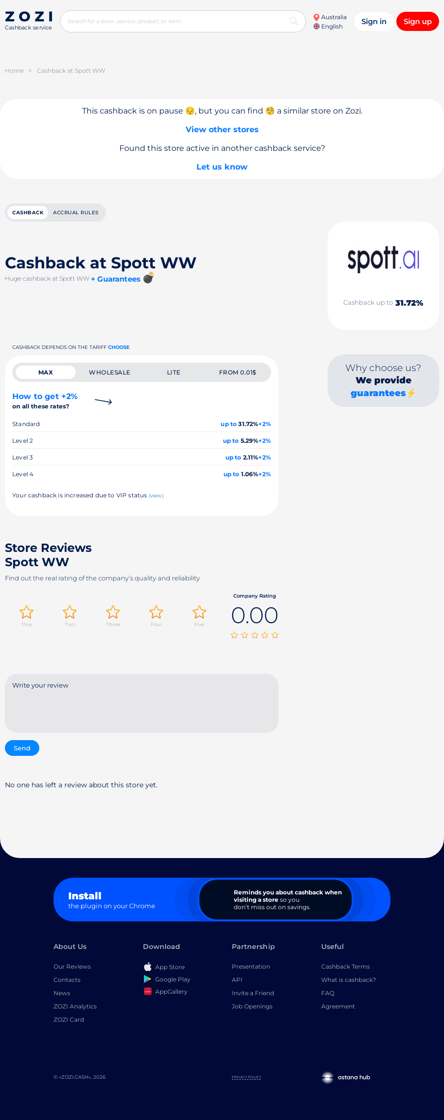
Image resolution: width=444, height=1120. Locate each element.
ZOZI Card (69, 1019)
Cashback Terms (345, 966)
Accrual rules (76, 212)
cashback (27, 212)
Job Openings (252, 1006)
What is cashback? (348, 979)
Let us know (222, 167)
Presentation (251, 966)
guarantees (378, 393)
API (237, 979)
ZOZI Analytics (75, 1006)
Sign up (418, 21)
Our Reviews (72, 966)
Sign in (374, 21)
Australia (330, 17)
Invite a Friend (253, 993)
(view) (156, 495)
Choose (119, 347)
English (328, 26)
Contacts (67, 979)
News (62, 993)
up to (229, 424)
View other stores (222, 129)
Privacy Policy (246, 1077)
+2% (264, 424)
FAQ (327, 993)
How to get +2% (45, 401)
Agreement (338, 1006)
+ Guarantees (115, 279)
